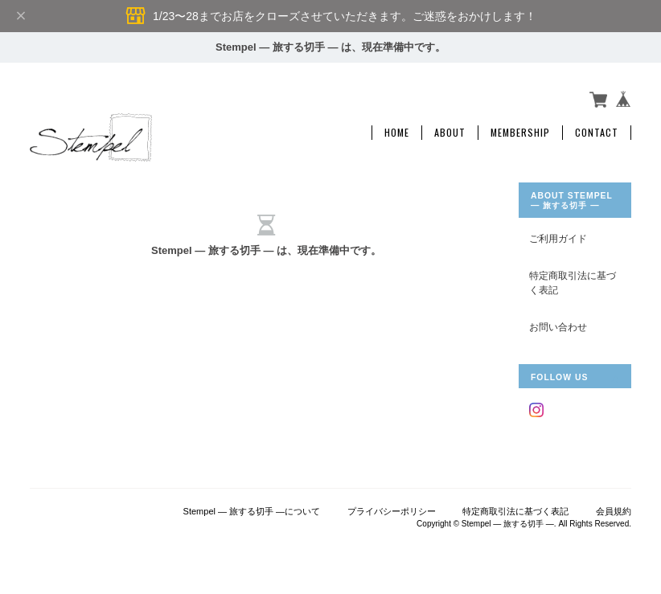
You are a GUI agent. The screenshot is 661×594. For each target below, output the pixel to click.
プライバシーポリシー (391, 511)
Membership (520, 132)
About (450, 132)
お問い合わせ (558, 327)
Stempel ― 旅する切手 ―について (252, 511)
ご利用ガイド (558, 238)
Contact (596, 132)
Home (396, 132)
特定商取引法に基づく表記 (572, 282)
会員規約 (613, 511)
